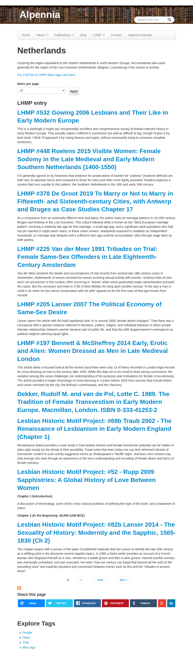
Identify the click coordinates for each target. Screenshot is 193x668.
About (42, 35)
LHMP (99, 35)
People (27, 632)
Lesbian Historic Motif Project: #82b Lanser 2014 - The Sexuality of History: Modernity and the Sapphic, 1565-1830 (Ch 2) (96, 532)
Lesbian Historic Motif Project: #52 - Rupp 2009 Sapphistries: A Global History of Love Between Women (86, 479)
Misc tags (29, 647)
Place (26, 637)
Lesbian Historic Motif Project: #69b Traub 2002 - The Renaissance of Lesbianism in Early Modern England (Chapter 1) (94, 428)
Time (26, 642)
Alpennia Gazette (140, 35)
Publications (64, 35)
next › (101, 580)
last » (123, 580)
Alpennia (39, 14)
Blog (83, 35)
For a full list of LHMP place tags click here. (46, 75)
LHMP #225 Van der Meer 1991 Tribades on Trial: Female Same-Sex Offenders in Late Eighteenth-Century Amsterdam (87, 256)
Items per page (28, 84)
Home (26, 35)
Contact (116, 35)
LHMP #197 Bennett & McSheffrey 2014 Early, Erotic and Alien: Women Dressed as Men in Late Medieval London (92, 351)
